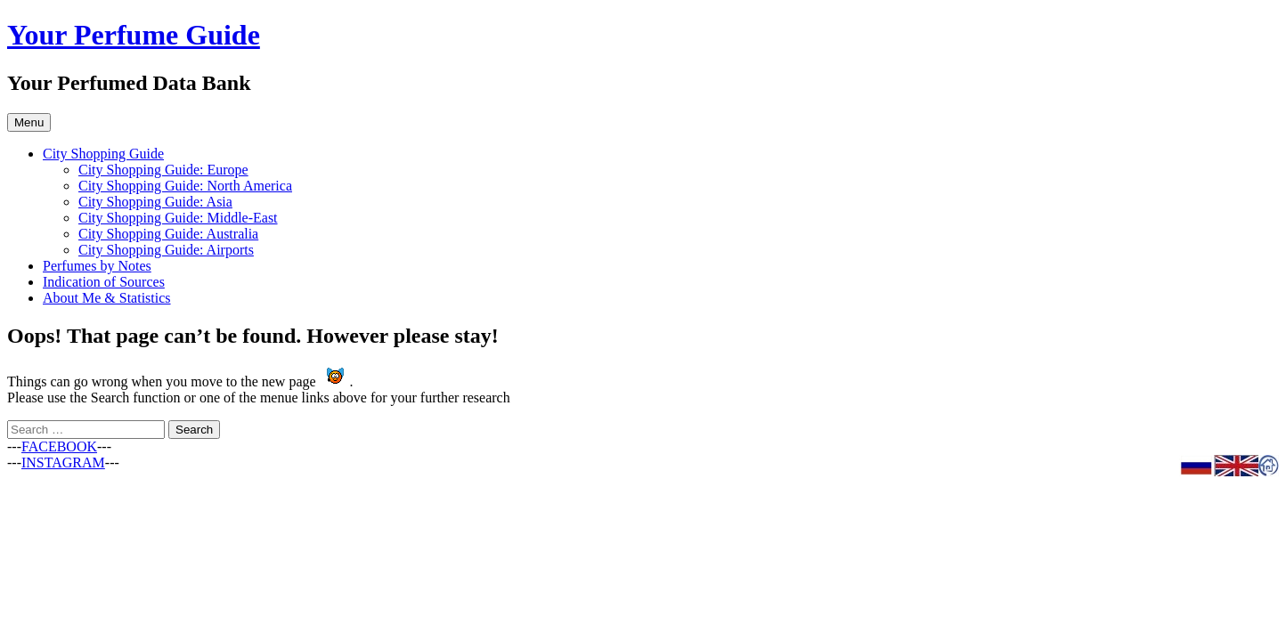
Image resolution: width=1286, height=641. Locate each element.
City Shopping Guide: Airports (166, 249)
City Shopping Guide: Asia (155, 201)
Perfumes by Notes (97, 265)
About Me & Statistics (107, 297)
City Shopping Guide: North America (185, 185)
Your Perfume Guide (133, 35)
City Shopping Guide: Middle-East (178, 217)
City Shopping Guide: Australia (168, 233)
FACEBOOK (59, 446)
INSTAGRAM (63, 462)
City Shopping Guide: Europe (163, 169)
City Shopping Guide (103, 153)
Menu (29, 122)
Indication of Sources (104, 281)
